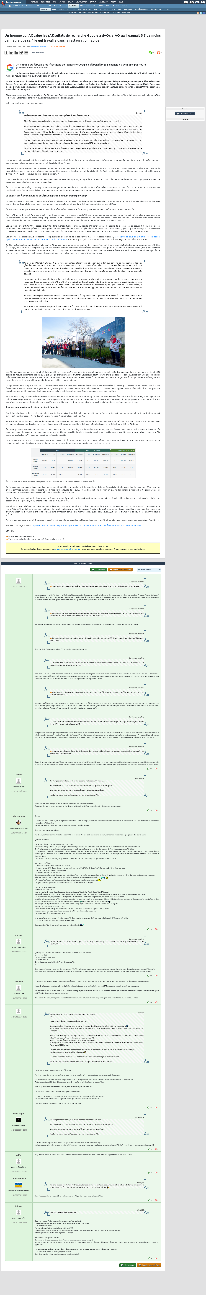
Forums (34, 2)
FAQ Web (82, 13)
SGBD (101, 6)
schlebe (19, 982)
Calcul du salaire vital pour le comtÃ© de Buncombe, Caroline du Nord (107, 525)
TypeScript (128, 9)
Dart (79, 9)
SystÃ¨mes (125, 6)
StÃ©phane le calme (38, 47)
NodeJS (106, 9)
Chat (70, 2)
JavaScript (97, 9)
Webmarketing (156, 9)
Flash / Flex (87, 9)
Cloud (39, 6)
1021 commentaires (57, 47)
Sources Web (105, 13)
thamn (19, 775)
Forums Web (72, 13)
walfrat (19, 1155)
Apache (61, 9)
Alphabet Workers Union (44, 525)
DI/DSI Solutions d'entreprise (24, 6)
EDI (81, 6)
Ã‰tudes (103, 2)
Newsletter (81, 2)
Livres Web (116, 13)
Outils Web (126, 13)
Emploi (93, 2)
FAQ (55, 2)
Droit (113, 2)
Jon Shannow (19, 1179)
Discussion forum (185, 114)
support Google (64, 525)
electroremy (19, 816)
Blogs (62, 2)
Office (108, 6)
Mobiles (116, 6)
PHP (113, 9)
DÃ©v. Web (73, 6)
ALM (50, 6)
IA (45, 6)
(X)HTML (167, 9)
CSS (73, 9)
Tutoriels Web (93, 13)
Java (65, 6)
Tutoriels (45, 2)
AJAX (54, 9)
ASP (67, 9)
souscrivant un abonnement (67, 549)
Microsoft (57, 6)
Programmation (91, 6)
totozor (18, 935)
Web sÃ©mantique (141, 9)
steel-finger (18, 1113)
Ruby (119, 9)
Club (121, 2)
